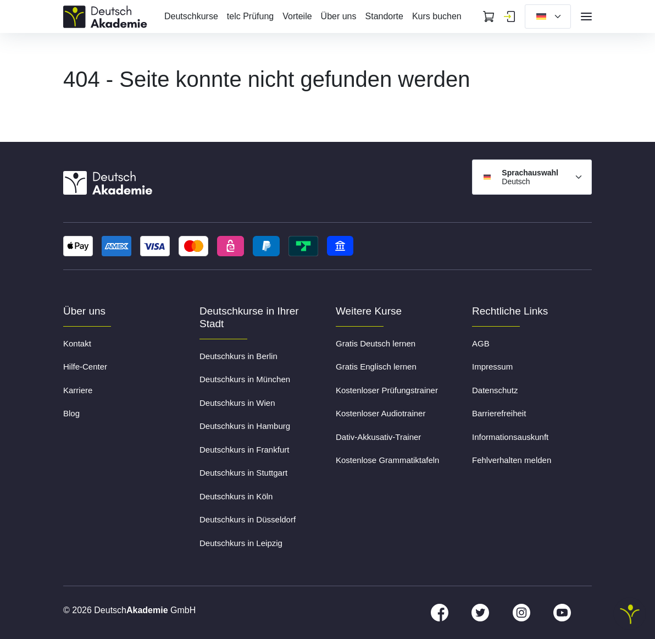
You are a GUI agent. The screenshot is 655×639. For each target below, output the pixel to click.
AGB (481, 343)
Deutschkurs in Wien (237, 402)
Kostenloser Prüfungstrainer (387, 390)
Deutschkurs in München (244, 379)
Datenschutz (495, 390)
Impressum (492, 366)
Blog (71, 413)
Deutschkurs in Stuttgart (243, 472)
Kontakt (77, 343)
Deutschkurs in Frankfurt (244, 449)
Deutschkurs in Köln (236, 496)
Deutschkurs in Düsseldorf (247, 519)
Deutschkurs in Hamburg (244, 426)
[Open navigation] (586, 16)
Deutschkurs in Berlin (238, 356)
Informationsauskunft (510, 437)
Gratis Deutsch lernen (375, 343)
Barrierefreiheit (499, 413)
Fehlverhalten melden (511, 460)
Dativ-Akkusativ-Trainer (378, 437)
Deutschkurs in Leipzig (240, 543)
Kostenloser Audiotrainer (380, 413)
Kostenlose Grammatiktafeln (387, 460)
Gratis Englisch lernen (376, 366)
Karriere (77, 390)
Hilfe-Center (85, 366)
